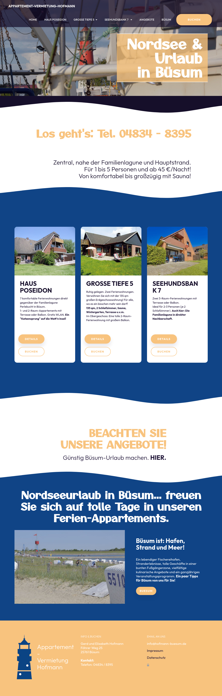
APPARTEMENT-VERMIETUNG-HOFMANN (41, 6)
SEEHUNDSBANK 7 (117, 19)
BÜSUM (166, 19)
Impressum (155, 660)
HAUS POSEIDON (55, 19)
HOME (33, 19)
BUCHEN (194, 19)
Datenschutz (156, 667)
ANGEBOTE (146, 19)
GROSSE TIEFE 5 (84, 19)
